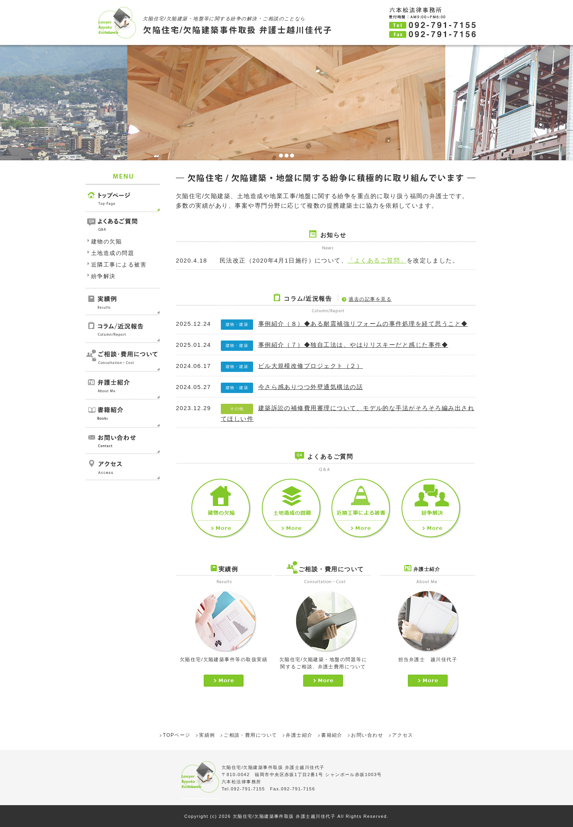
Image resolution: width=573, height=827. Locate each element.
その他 (237, 409)
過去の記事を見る (370, 299)
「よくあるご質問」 (376, 260)
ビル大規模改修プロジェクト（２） (310, 366)
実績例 (207, 735)
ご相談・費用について (250, 735)
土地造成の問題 (112, 253)
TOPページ (176, 735)
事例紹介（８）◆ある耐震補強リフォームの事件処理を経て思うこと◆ (363, 324)
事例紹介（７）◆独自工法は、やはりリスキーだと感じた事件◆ (353, 345)
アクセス (402, 735)
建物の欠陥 (106, 241)
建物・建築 (237, 324)
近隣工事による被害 (118, 264)
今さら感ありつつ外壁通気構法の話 (310, 387)
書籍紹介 (332, 735)
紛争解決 (103, 276)
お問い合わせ (367, 735)
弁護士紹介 (299, 735)
